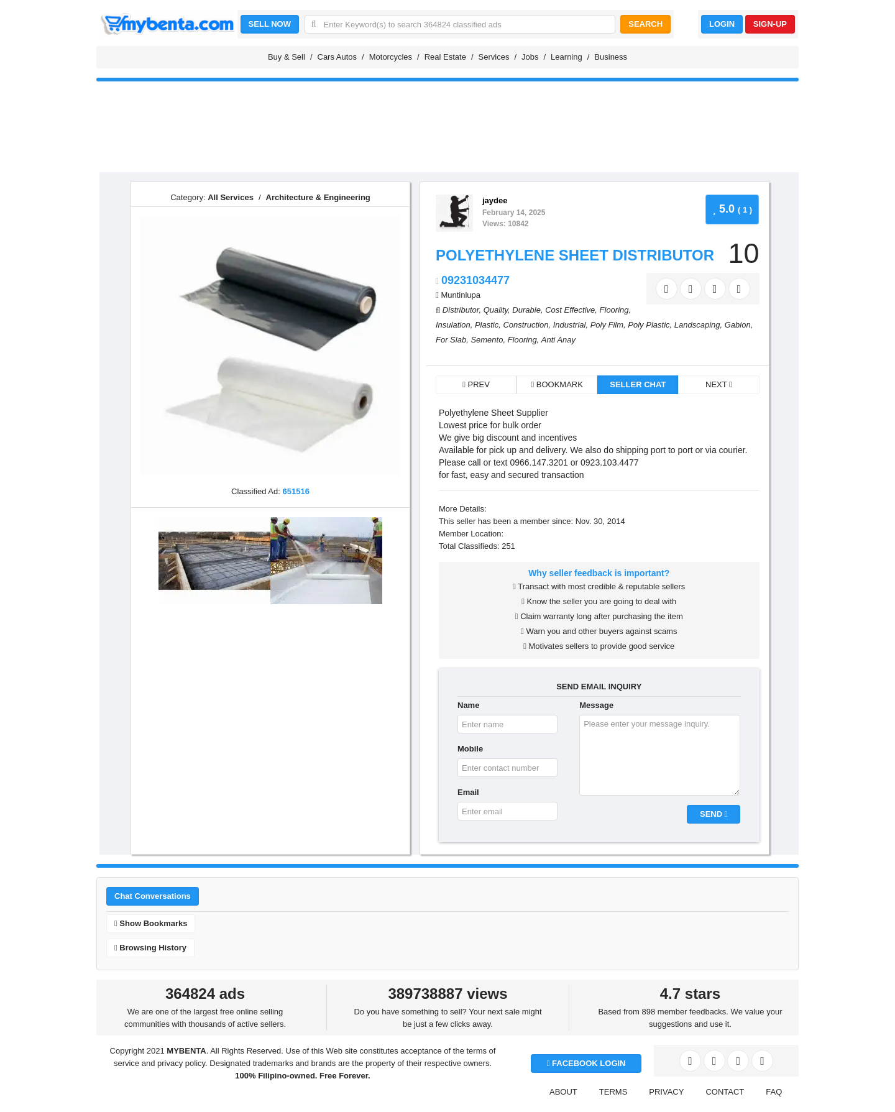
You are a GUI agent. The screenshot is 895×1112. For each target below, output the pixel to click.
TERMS (613, 1091)
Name (468, 705)
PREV (476, 384)
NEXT (718, 384)
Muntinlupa (460, 295)
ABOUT (563, 1091)
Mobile (470, 748)
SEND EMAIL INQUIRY (598, 686)
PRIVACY (666, 1091)
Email (468, 792)
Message (596, 705)
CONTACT (724, 1091)
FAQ (774, 1091)
